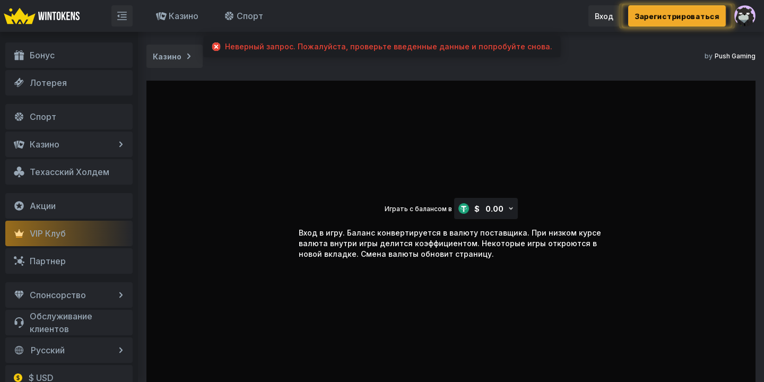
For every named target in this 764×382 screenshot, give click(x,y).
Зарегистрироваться (677, 16)
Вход (604, 16)
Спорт (243, 16)
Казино (177, 16)
